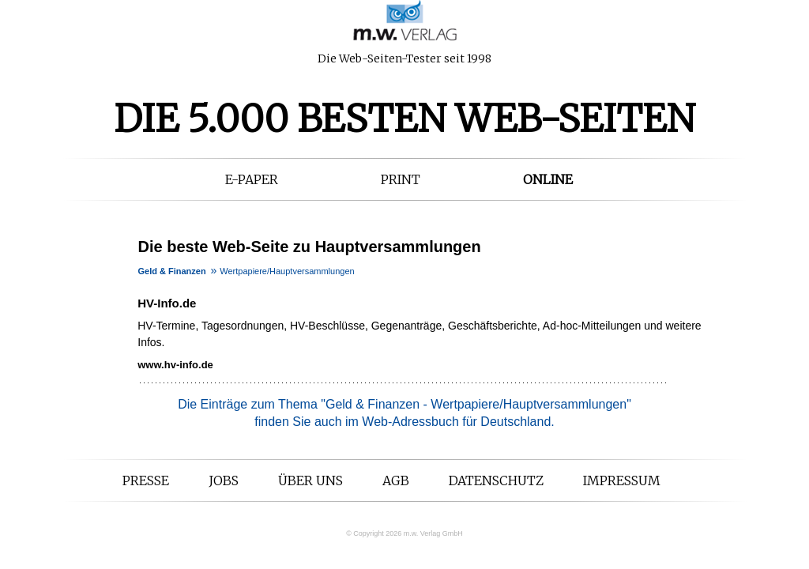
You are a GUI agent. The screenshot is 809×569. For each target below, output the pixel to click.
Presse (145, 480)
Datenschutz (496, 480)
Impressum (621, 480)
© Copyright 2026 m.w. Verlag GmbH (404, 533)
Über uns (310, 480)
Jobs (224, 480)
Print (400, 179)
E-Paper (251, 179)
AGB (395, 480)
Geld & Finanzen (172, 271)
